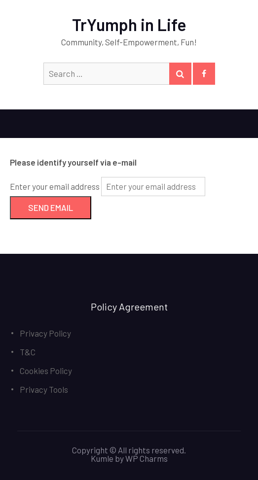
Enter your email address (55, 186)
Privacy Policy (45, 333)
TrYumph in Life (129, 24)
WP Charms (146, 458)
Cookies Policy (46, 371)
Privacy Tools (44, 389)
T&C (28, 352)
